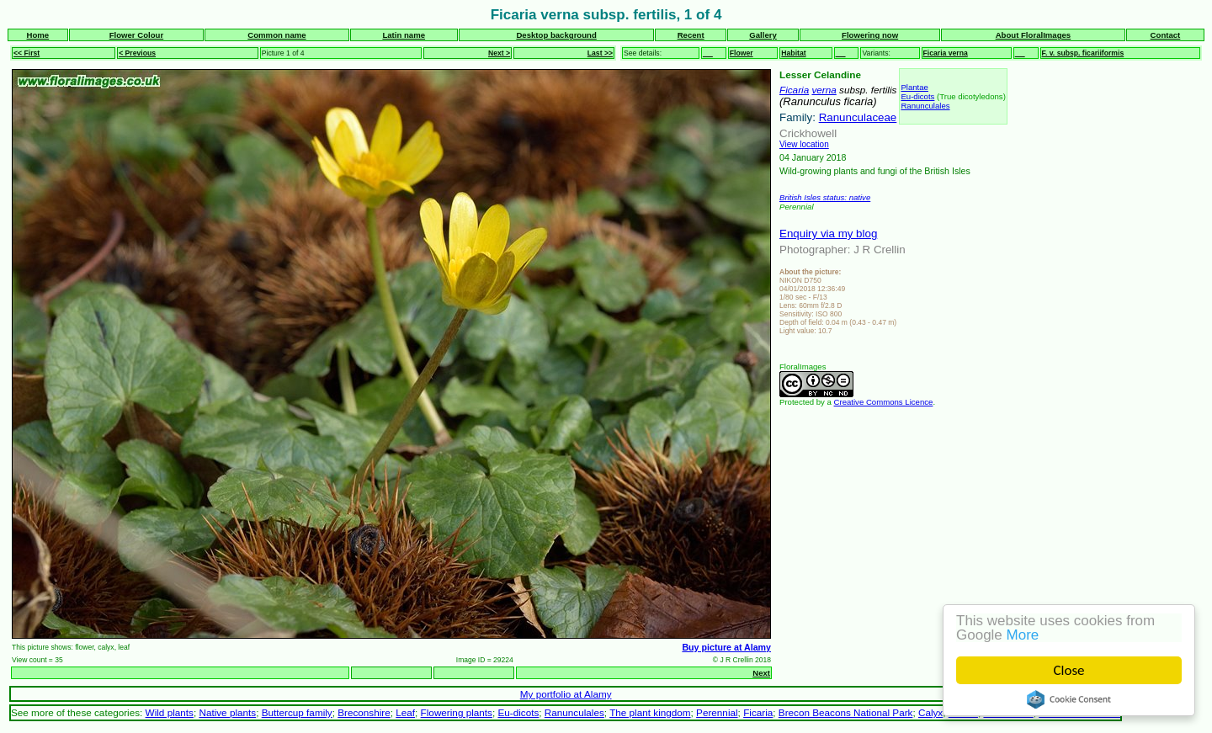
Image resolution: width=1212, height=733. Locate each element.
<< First (26, 53)
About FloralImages (1033, 35)
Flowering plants (456, 712)
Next (761, 672)
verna (823, 89)
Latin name (403, 35)
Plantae (914, 87)
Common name (276, 35)
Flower (741, 53)
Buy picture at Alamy (726, 647)
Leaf (405, 712)
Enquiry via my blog (828, 233)
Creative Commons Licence (883, 401)
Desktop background (556, 35)
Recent (691, 35)
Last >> (600, 53)
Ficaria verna (945, 53)
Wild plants (170, 712)
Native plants (227, 712)
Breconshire (364, 712)
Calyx (930, 712)
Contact (1166, 35)
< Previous (137, 53)
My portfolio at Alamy (566, 693)
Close (1069, 670)
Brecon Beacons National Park (846, 712)
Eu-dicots (917, 96)
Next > (499, 53)
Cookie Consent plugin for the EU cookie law (1069, 699)
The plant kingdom (649, 712)
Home (38, 35)
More (1023, 635)
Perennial (717, 712)
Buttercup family (297, 712)
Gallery (763, 35)
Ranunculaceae (858, 117)
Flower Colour (136, 35)
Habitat (793, 53)
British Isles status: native (824, 197)
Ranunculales (925, 105)
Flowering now (870, 35)
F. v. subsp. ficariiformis (1083, 53)
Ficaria (794, 89)
